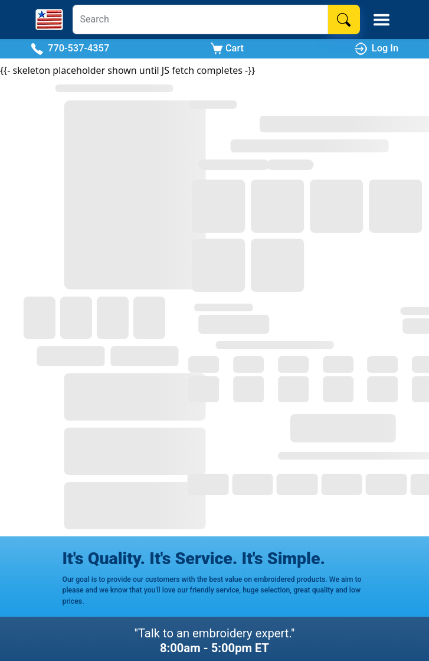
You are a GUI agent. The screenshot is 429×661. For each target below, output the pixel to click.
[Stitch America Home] (49, 19)
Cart (227, 49)
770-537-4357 (70, 49)
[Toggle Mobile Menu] (381, 20)
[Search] (201, 19)
